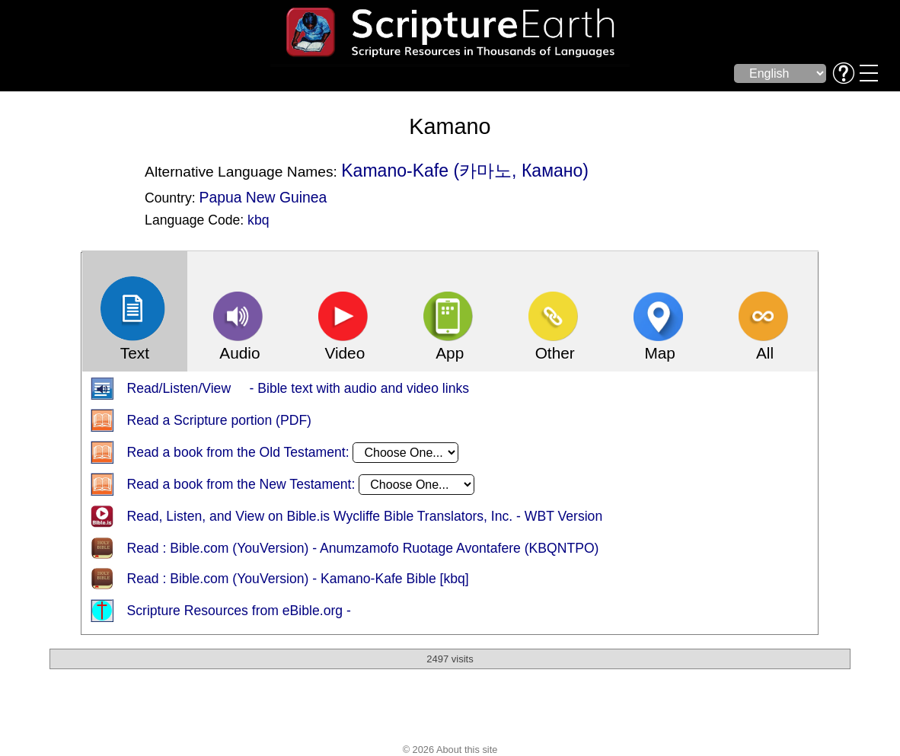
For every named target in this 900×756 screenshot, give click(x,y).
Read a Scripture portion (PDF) (218, 421)
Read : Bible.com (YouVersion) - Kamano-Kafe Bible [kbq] (297, 579)
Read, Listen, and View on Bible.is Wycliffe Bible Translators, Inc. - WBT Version (364, 517)
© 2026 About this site (450, 750)
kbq (258, 220)
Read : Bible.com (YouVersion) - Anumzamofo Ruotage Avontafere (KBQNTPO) (362, 549)
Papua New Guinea (263, 197)
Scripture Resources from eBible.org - (238, 611)
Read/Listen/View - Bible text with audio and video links (297, 389)
